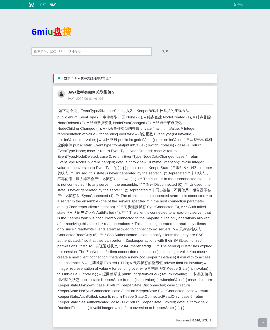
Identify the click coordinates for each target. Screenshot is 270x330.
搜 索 (165, 51)
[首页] (58, 78)
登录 (238, 4)
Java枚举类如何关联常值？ (93, 78)
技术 (52, 4)
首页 (42, 4)
